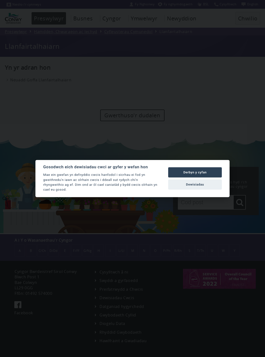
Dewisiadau (195, 184)
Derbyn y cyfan (195, 172)
